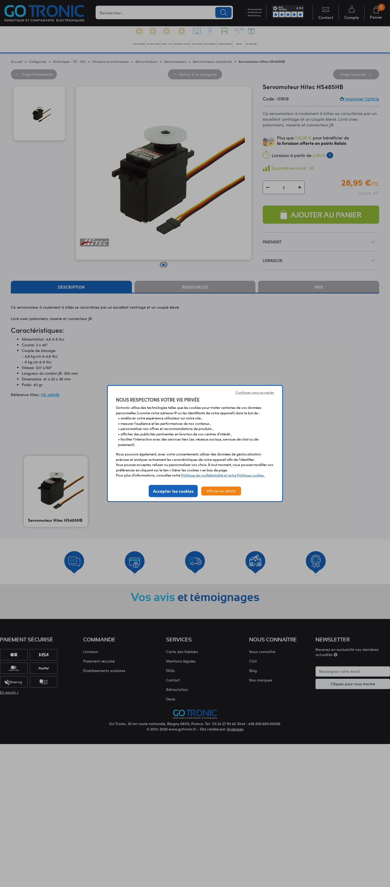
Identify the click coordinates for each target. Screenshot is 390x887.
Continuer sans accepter (254, 392)
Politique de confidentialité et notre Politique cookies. (223, 475)
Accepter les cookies (173, 491)
